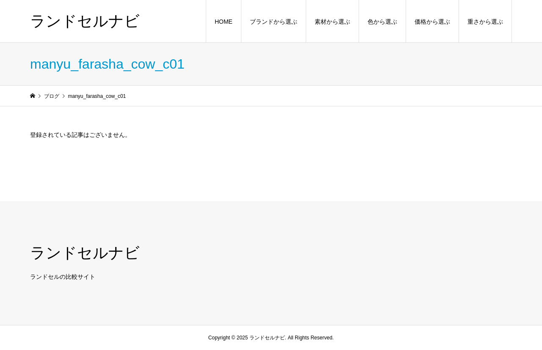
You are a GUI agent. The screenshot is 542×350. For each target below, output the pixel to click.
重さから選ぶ (485, 21)
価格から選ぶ (432, 21)
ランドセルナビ (85, 21)
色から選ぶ (382, 21)
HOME (223, 21)
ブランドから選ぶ (273, 21)
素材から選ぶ (332, 21)
